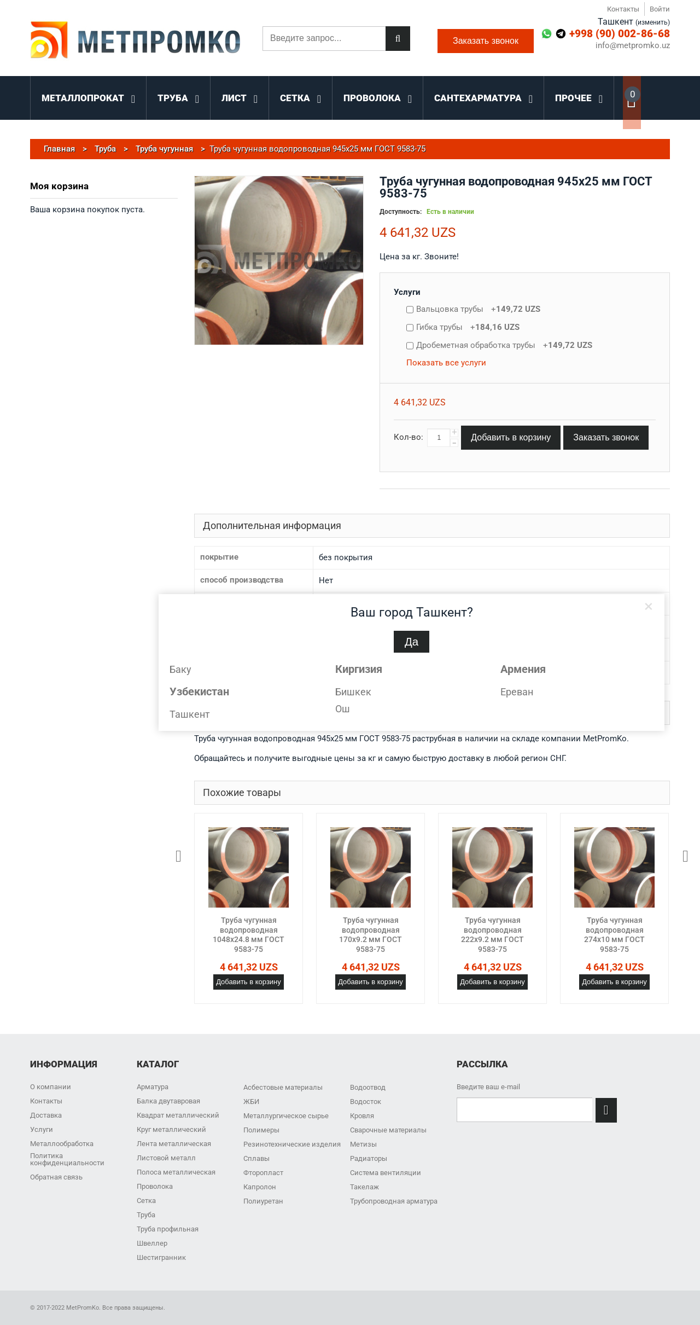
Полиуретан (263, 1201)
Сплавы (256, 1158)
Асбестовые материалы (283, 1087)
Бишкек (353, 692)
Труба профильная (168, 1229)
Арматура (152, 1086)
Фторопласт (263, 1172)
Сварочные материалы (388, 1130)
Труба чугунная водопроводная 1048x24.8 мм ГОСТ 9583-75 (248, 935)
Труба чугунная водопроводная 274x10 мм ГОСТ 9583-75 (614, 935)
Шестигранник (161, 1257)
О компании (50, 1086)
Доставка (46, 1115)
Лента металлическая (174, 1143)
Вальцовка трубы (478, 309)
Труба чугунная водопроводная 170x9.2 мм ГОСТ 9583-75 (370, 935)
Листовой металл (166, 1157)
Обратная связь (56, 1177)
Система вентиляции (385, 1172)
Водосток (365, 1101)
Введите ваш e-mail (488, 1086)
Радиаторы (368, 1158)
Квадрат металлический (178, 1115)
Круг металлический (171, 1129)
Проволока (155, 1186)
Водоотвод (368, 1087)
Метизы (363, 1144)
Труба (146, 1214)
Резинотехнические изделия (292, 1144)
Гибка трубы (468, 327)
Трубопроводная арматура (394, 1201)
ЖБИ (251, 1101)
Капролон (259, 1186)
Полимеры (261, 1130)
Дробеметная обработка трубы (504, 345)
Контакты (623, 9)
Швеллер (152, 1243)
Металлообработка (62, 1143)
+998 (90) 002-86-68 (619, 33)
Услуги (407, 292)
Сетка (146, 1200)
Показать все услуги (446, 363)
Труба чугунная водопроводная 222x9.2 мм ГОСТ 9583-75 (492, 935)
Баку (180, 669)
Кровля (362, 1115)
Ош (342, 708)
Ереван (516, 692)
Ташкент (190, 714)
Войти (660, 9)
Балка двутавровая (168, 1101)
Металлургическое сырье (286, 1115)
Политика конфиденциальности (67, 1159)
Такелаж (364, 1186)
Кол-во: (408, 437)
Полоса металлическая (176, 1172)
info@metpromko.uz (633, 46)
